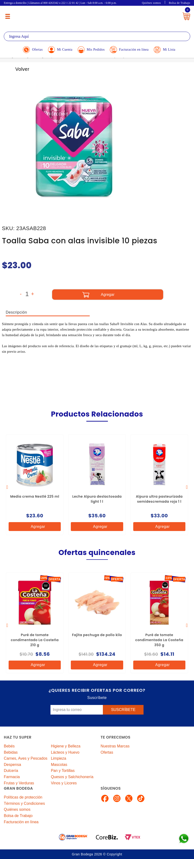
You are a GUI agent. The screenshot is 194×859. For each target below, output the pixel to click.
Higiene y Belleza (66, 746)
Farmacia (12, 777)
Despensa (12, 765)
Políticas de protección (23, 797)
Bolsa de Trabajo (179, 3)
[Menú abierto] (7, 16)
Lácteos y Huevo (65, 752)
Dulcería (11, 771)
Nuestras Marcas (115, 746)
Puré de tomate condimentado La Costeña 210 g (35, 639)
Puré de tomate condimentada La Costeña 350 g (159, 639)
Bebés (9, 746)
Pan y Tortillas (63, 771)
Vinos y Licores (64, 783)
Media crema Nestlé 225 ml (34, 496)
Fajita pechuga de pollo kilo (97, 634)
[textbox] (97, 36)
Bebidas (11, 752)
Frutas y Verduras (19, 783)
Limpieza (58, 758)
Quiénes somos (151, 3)
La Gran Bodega (95, 15)
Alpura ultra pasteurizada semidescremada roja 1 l (159, 499)
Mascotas (59, 765)
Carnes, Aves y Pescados (25, 758)
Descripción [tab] (16, 312)
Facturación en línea (21, 822)
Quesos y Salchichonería (72, 777)
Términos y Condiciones (24, 803)
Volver (17, 69)
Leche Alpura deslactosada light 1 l (97, 499)
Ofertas (107, 752)
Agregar (34, 526)
